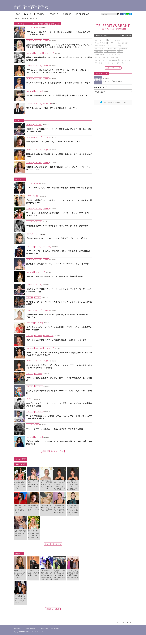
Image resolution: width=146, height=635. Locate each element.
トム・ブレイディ (123, 43)
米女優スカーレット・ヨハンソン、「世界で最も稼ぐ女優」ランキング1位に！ (58, 95)
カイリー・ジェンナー (115, 40)
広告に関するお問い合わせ (50, 629)
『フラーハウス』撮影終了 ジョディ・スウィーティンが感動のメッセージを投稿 (59, 379)
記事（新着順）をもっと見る (53, 451)
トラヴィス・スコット (113, 54)
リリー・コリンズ (109, 51)
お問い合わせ (30, 629)
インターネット (48, 53)
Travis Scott (98, 51)
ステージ (37, 246)
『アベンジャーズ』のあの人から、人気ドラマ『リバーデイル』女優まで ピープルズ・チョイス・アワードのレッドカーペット (59, 71)
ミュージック (46, 246)
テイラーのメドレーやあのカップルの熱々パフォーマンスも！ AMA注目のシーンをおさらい (58, 252)
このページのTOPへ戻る (124, 622)
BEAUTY (40, 14)
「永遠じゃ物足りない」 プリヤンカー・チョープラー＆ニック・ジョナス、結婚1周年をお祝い (59, 201)
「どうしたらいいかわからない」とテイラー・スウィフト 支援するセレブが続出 (59, 392)
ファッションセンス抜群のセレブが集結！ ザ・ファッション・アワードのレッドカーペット (59, 214)
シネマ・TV (38, 53)
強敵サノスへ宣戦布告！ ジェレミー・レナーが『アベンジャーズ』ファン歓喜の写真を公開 (59, 58)
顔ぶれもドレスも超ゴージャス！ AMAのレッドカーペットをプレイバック (57, 264)
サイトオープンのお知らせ (112, 81)
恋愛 (37, 27)
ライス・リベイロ (100, 43)
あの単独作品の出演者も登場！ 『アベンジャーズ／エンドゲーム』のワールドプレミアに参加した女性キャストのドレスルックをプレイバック (59, 46)
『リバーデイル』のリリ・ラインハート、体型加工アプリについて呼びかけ (57, 238)
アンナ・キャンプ (124, 60)
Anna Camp (113, 60)
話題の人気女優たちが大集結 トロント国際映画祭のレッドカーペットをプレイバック (59, 155)
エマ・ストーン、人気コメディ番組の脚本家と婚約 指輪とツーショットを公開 (59, 188)
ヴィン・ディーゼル (118, 63)
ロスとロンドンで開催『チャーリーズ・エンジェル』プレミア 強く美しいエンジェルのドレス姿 (59, 130)
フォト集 (45, 40)
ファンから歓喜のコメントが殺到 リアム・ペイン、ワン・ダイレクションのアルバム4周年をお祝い (59, 417)
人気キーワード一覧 (113, 68)
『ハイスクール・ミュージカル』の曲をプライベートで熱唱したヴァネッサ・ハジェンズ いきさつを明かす (59, 354)
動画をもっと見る (53, 609)
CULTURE (67, 14)
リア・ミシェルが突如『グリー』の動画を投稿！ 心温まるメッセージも (56, 340)
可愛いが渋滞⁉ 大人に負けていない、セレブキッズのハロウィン (53, 142)
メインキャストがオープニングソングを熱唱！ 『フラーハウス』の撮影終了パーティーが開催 (59, 328)
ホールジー (111, 46)
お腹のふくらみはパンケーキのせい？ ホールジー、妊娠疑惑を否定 (54, 276)
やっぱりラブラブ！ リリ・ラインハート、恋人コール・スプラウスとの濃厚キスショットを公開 (59, 404)
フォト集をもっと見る (53, 544)
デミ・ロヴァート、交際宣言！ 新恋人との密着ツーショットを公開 (54, 429)
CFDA (96, 63)
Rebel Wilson (115, 57)
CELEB (82, 14)
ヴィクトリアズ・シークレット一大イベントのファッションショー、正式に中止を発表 (59, 303)
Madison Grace (99, 54)
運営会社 (17, 629)
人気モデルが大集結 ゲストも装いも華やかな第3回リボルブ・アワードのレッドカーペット (58, 316)
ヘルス (36, 234)
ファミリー (46, 103)
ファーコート (105, 63)
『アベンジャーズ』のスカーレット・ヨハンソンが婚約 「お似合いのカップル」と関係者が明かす (58, 33)
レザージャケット (112, 48)
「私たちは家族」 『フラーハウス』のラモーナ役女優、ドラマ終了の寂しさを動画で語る (59, 442)
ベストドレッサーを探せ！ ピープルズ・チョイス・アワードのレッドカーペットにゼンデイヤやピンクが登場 (59, 366)
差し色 (120, 51)
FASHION (28, 14)
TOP (18, 14)
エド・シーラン (99, 48)
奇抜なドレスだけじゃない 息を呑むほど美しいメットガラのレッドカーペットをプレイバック (59, 168)
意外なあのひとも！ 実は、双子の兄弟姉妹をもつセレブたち (51, 108)
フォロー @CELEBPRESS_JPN (113, 102)
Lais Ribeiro (111, 43)
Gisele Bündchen (100, 46)
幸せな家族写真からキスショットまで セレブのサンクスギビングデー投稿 (57, 226)
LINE (127, 14)
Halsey (119, 46)
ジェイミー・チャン (101, 60)
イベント (38, 137)
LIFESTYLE (53, 14)
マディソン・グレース (101, 57)
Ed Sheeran (123, 48)
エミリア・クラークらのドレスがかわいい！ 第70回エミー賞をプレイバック (58, 83)
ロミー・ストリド (100, 40)
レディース (38, 40)
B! (131, 14)
